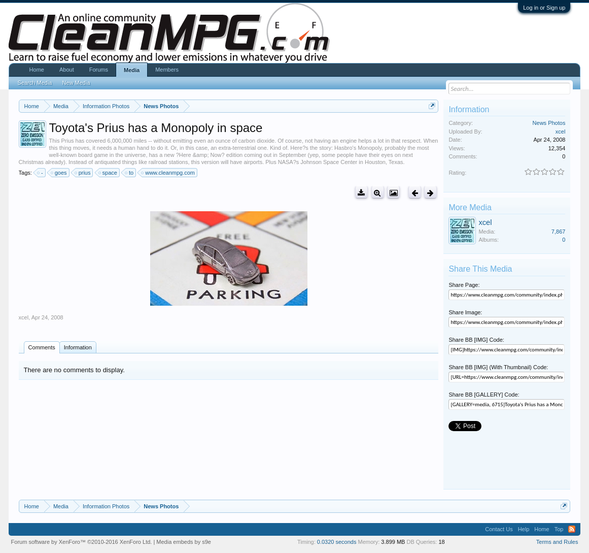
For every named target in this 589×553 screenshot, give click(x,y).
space (108, 172)
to (129, 172)
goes (59, 172)
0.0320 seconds (337, 542)
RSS (571, 529)
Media (132, 70)
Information (78, 347)
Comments (41, 347)
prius (83, 172)
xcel (24, 317)
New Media (76, 83)
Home (36, 70)
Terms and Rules (557, 542)
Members (167, 70)
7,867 (558, 232)
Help (524, 529)
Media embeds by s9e (183, 542)
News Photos (549, 123)
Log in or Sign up (544, 8)
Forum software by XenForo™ (81, 542)
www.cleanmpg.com (168, 172)
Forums (98, 70)
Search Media (35, 83)
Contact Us (498, 529)
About (66, 70)
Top (559, 529)
